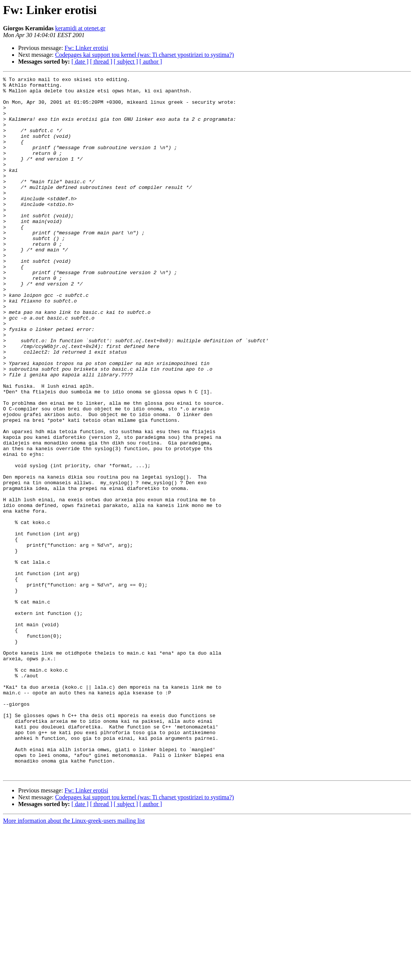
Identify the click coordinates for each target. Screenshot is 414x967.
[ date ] (79, 61)
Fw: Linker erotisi (87, 48)
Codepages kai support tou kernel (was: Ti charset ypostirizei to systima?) (144, 54)
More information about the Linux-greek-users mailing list (74, 960)
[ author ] (151, 61)
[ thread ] (101, 61)
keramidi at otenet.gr (80, 28)
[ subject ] (126, 61)
